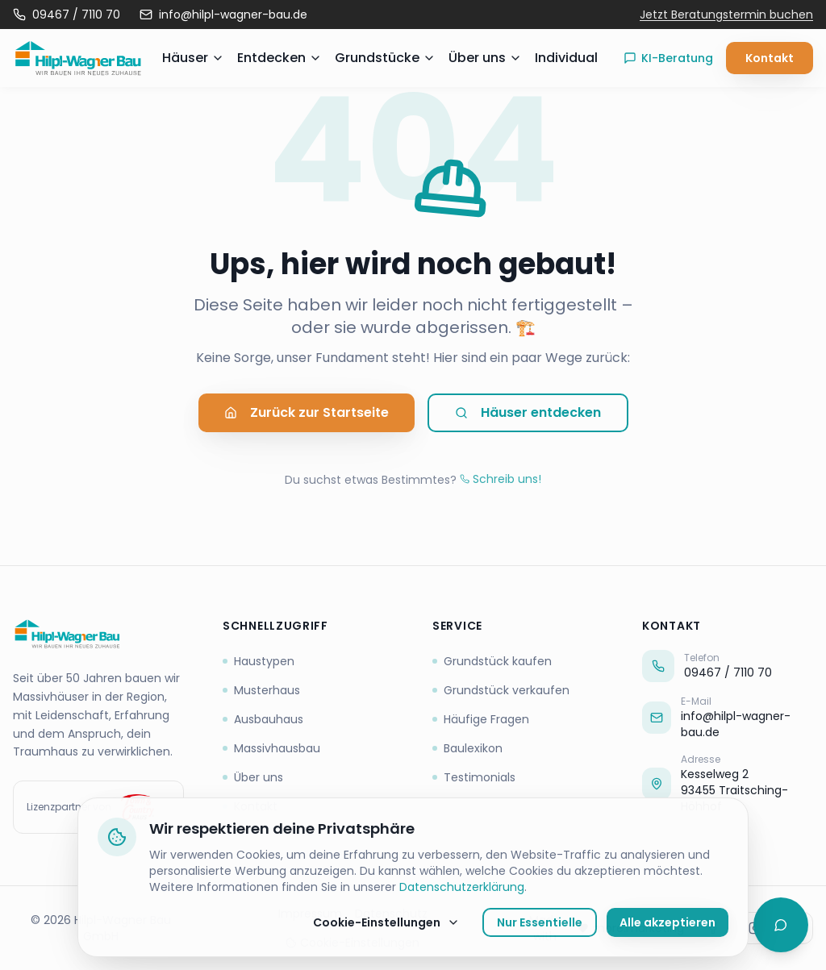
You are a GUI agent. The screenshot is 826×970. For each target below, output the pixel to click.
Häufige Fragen (480, 719)
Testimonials (473, 777)
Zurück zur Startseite (306, 413)
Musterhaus (261, 690)
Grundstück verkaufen (500, 690)
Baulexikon (467, 748)
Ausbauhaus (263, 719)
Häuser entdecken (528, 413)
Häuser (193, 57)
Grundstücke (385, 57)
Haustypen (258, 661)
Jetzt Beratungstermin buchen (726, 14)
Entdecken (279, 57)
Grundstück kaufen (492, 661)
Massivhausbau (271, 748)
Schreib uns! (500, 479)
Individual (566, 57)
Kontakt (769, 58)
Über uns (485, 57)
